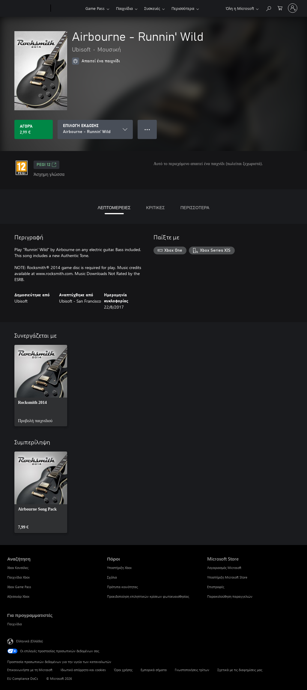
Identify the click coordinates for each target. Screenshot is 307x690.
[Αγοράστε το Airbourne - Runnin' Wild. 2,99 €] (33, 129)
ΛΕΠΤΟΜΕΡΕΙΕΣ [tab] (114, 207)
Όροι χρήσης (123, 670)
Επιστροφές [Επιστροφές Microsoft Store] (215, 587)
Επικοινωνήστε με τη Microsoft (29, 670)
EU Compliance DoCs (22, 678)
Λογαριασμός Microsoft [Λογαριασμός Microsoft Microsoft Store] (224, 568)
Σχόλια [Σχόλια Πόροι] (112, 577)
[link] (40, 385)
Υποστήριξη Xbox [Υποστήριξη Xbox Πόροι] (119, 568)
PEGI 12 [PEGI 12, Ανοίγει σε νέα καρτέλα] (46, 164)
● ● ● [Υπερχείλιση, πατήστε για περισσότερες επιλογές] (147, 129)
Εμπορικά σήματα (154, 670)
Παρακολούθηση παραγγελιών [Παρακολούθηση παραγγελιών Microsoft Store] (229, 596)
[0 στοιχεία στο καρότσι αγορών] (280, 8)
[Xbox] (67, 8)
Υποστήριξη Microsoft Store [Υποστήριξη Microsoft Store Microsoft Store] (227, 577)
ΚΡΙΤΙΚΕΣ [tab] (155, 207)
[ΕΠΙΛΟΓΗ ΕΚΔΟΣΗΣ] (95, 129)
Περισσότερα (182, 8)
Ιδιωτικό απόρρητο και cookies (83, 670)
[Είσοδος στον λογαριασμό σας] (292, 8)
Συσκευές (152, 8)
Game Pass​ (95, 8)
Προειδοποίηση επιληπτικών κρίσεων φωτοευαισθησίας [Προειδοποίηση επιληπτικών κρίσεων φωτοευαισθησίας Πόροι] (148, 596)
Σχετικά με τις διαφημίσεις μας (239, 670)
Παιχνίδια (124, 8)
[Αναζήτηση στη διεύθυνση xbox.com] (268, 7)
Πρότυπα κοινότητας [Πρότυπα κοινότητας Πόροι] (122, 587)
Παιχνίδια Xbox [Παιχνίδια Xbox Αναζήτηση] (18, 577)
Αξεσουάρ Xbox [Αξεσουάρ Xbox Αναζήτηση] (18, 596)
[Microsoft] (27, 8)
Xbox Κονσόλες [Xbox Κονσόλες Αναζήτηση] (17, 568)
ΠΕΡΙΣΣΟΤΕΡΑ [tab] (194, 207)
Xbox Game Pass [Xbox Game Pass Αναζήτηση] (19, 587)
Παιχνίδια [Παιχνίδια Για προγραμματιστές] (14, 624)
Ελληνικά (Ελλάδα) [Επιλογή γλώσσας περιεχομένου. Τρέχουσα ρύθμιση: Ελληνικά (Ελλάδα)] (29, 641)
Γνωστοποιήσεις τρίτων (192, 670)
